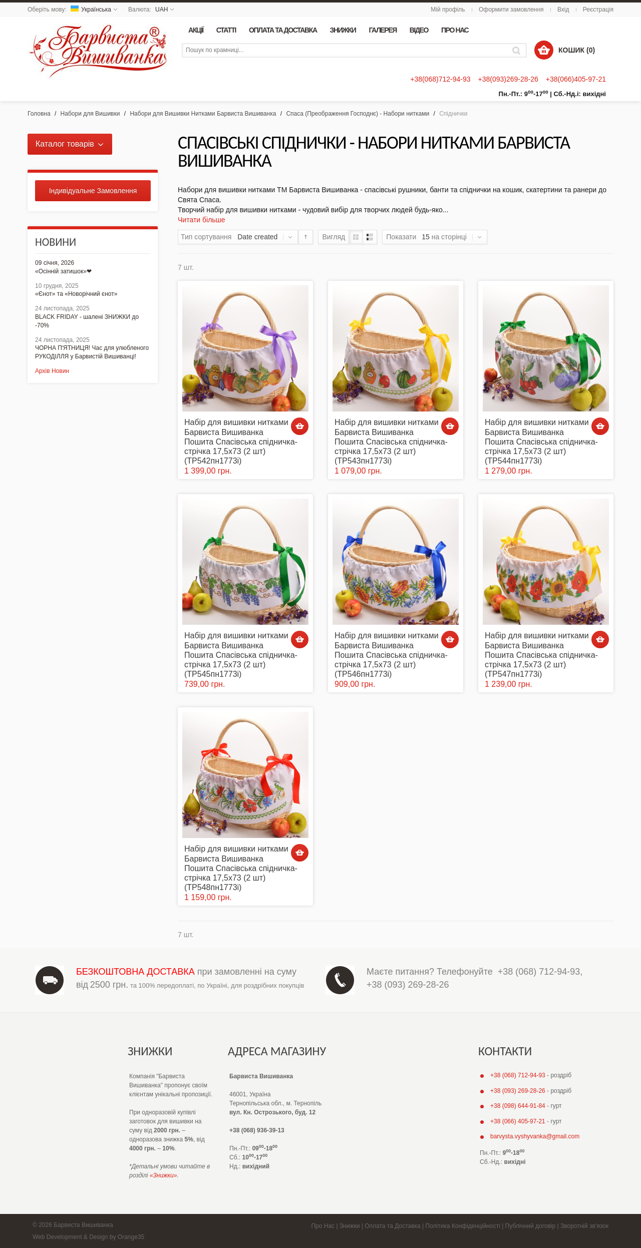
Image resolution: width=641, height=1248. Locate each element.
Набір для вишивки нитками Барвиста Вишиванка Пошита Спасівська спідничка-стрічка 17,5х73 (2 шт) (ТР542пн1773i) (240, 441)
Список (370, 237)
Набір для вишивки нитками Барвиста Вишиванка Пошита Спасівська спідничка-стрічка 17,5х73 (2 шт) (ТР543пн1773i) (391, 441)
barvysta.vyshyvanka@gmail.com (534, 1136)
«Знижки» (163, 1175)
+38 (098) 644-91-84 (517, 1105)
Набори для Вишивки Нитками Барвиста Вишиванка (203, 113)
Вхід (563, 9)
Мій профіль (448, 9)
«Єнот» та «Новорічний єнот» (76, 293)
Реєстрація (598, 9)
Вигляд (333, 237)
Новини (55, 242)
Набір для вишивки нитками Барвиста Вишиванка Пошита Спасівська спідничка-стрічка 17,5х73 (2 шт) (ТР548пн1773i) (240, 868)
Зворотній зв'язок (584, 1225)
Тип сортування (206, 237)
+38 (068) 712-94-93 (539, 972)
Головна (39, 113)
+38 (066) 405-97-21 (517, 1121)
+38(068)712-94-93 (440, 79)
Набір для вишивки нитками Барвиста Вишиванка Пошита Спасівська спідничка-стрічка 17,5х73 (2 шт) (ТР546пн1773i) (391, 654)
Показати (401, 237)
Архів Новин (52, 370)
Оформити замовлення (511, 9)
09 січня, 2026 (54, 262)
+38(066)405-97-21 (576, 79)
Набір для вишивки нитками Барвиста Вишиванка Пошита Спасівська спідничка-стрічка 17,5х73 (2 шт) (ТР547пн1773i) (541, 654)
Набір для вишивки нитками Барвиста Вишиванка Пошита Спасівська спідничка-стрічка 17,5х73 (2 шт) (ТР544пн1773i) (541, 441)
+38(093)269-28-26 (508, 79)
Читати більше (201, 220)
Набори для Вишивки (90, 113)
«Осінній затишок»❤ (63, 271)
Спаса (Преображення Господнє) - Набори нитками (357, 113)
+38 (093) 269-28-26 (408, 985)
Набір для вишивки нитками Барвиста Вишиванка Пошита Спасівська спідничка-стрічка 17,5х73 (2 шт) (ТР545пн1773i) (240, 654)
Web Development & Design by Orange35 (88, 1236)
